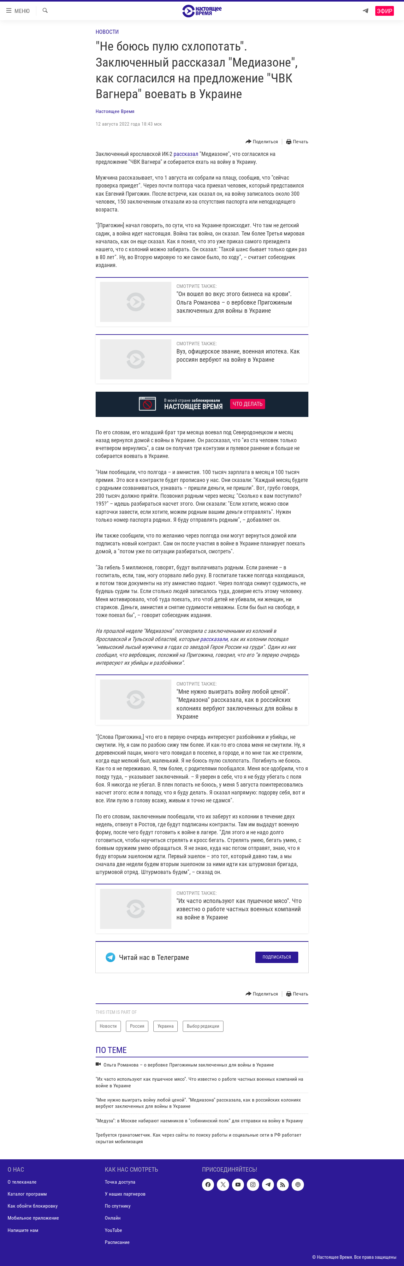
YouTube (113, 1230)
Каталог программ (27, 1194)
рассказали (214, 639)
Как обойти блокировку (33, 1206)
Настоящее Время (115, 111)
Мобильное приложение (33, 1218)
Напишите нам (23, 1230)
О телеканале (22, 1182)
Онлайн (113, 1218)
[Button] (262, 142)
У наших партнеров (125, 1194)
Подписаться (277, 957)
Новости (107, 31)
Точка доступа (120, 1182)
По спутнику (118, 1206)
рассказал (186, 154)
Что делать (248, 404)
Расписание (117, 1242)
